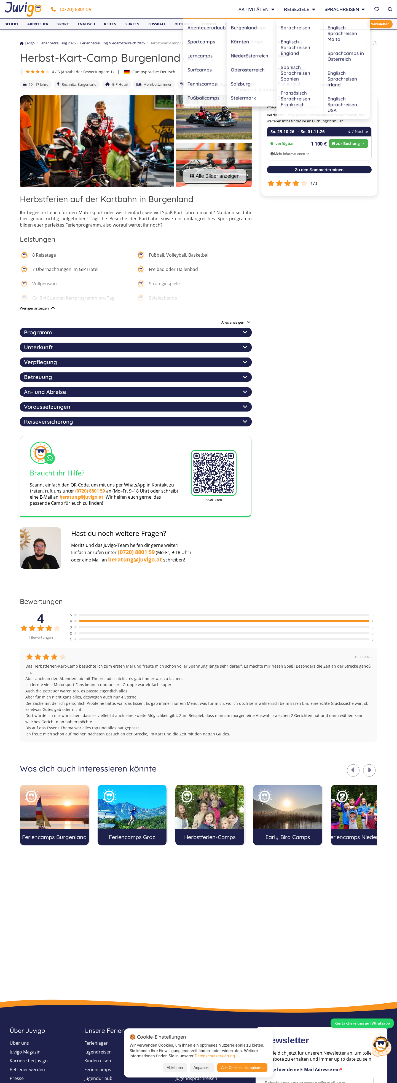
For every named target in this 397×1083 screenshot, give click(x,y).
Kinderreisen (97, 1061)
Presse (17, 1078)
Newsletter (380, 24)
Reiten (110, 24)
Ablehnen (175, 1067)
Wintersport (238, 24)
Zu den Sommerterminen (319, 169)
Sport (63, 24)
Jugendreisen (98, 1052)
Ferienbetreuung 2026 (57, 43)
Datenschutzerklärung (215, 1056)
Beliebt (11, 24)
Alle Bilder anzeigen (215, 176)
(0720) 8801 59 (71, 9)
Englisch (86, 24)
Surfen (132, 24)
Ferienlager (96, 1043)
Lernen (209, 24)
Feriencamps (97, 1069)
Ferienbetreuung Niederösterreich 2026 (112, 43)
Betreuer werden (27, 1069)
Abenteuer (38, 24)
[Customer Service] (381, 1045)
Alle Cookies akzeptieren (242, 1067)
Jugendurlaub (98, 1078)
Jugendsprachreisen (196, 1078)
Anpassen (202, 1067)
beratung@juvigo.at (81, 497)
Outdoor (184, 24)
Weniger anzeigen (34, 308)
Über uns (19, 1043)
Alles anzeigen (235, 322)
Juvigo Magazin (25, 1052)
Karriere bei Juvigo (29, 1061)
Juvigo (27, 43)
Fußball (157, 24)
